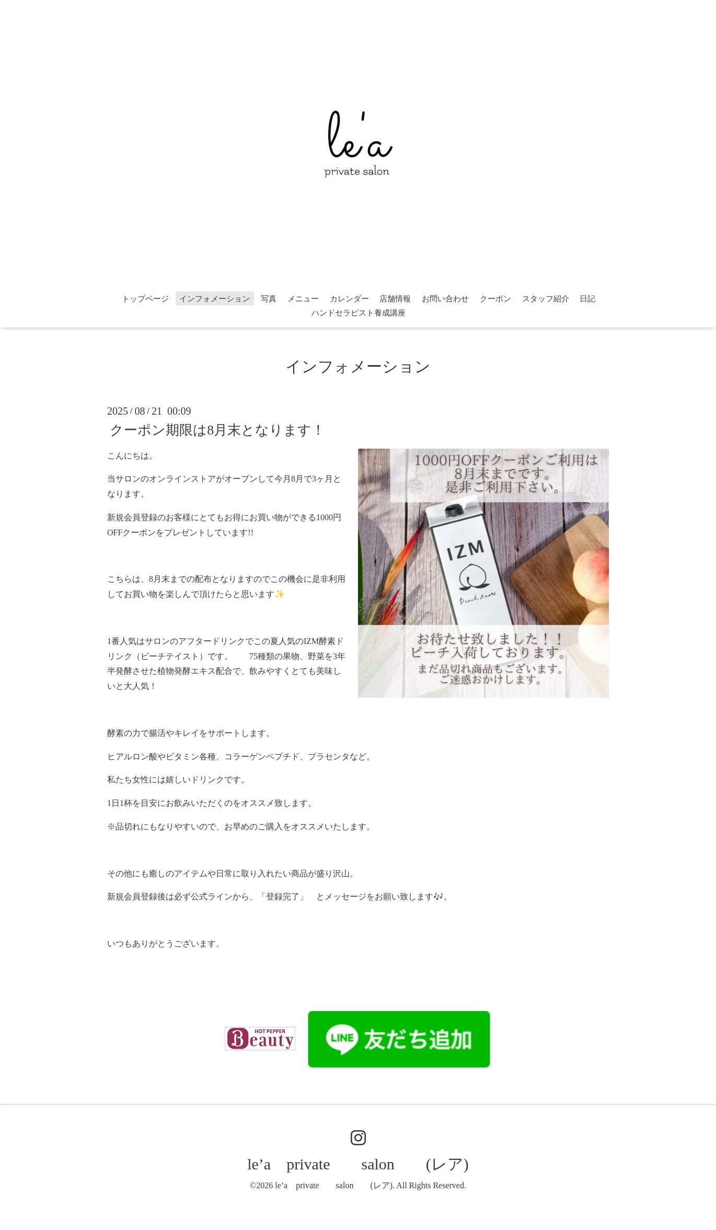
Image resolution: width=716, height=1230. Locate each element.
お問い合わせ (445, 299)
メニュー (303, 299)
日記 (587, 299)
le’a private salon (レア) (358, 1164)
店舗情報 (395, 299)
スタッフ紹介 (545, 299)
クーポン (495, 299)
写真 (268, 299)
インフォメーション (214, 299)
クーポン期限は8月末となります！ (217, 429)
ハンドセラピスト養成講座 (358, 313)
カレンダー (349, 299)
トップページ (145, 299)
